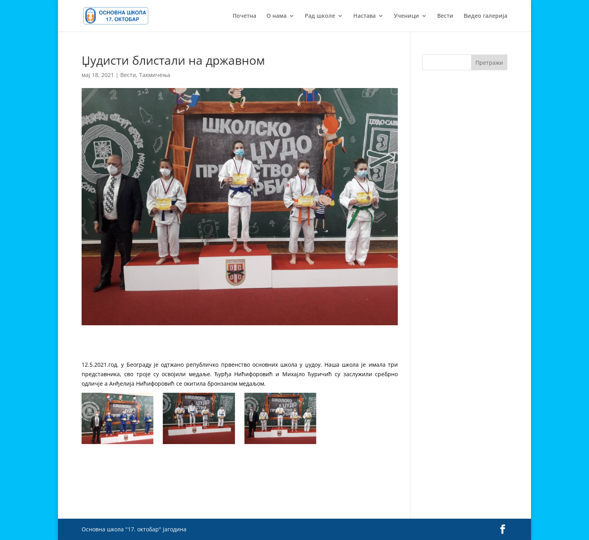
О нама (277, 16)
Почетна (244, 16)
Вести (445, 16)
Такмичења (154, 75)
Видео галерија (485, 16)
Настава (364, 16)
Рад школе (320, 16)
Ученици (406, 16)
